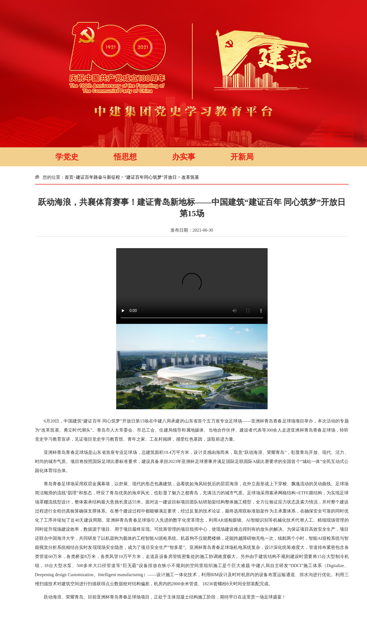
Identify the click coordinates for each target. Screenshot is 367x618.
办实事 (183, 157)
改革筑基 (190, 177)
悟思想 (125, 157)
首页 (69, 177)
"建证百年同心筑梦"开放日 (151, 177)
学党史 (66, 157)
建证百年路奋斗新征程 (98, 177)
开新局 (242, 157)
